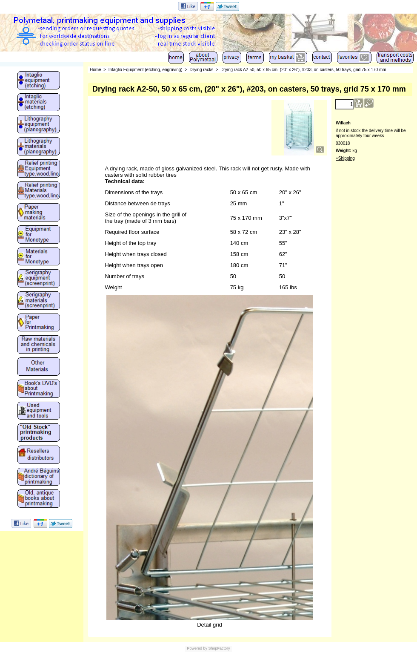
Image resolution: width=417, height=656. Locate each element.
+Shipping (345, 158)
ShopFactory (218, 648)
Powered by (197, 648)
